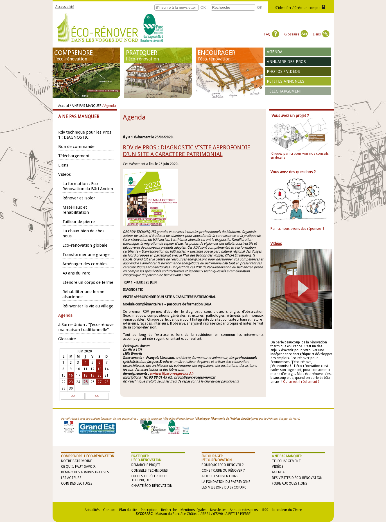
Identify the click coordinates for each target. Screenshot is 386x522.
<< (73, 396)
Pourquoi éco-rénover (221, 465)
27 (99, 382)
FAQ (271, 34)
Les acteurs (71, 478)
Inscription (149, 510)
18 (85, 375)
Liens (321, 34)
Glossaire (296, 34)
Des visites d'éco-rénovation (297, 478)
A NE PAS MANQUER (287, 456)
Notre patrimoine (76, 461)
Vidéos (277, 467)
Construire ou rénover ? (223, 470)
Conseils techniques (149, 470)
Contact (109, 510)
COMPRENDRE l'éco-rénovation (87, 456)
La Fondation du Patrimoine (226, 482)
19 (92, 375)
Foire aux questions (289, 483)
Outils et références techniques (149, 478)
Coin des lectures (76, 483)
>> (97, 396)
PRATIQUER (158, 55)
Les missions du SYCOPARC (224, 487)
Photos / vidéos (283, 71)
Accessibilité (64, 7)
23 (71, 382)
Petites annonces (285, 81)
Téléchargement (284, 91)
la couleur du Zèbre (287, 510)
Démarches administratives (85, 472)
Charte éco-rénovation (151, 486)
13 (99, 369)
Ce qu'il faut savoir (78, 467)
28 (107, 382)
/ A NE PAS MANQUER (85, 106)
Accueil (63, 106)
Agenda (275, 52)
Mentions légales (193, 510)
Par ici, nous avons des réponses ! (297, 229)
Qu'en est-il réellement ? (301, 382)
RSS (264, 510)
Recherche (169, 510)
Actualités (92, 510)
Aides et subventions (220, 476)
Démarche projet (145, 465)
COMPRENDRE (86, 55)
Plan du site (128, 510)
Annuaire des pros (286, 61)
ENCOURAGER (230, 55)
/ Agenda (109, 106)
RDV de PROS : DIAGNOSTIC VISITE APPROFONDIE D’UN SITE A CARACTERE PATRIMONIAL (186, 151)
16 (71, 375)
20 (99, 375)
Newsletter (218, 510)
